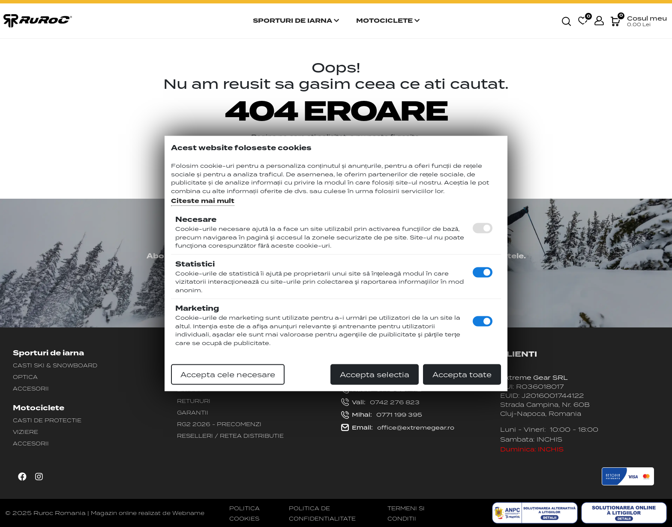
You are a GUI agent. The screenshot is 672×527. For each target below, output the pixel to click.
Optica (25, 376)
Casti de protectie (47, 420)
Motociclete (388, 20)
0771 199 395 (381, 415)
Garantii (192, 412)
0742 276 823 (380, 402)
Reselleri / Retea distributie (230, 435)
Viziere (25, 431)
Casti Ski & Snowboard (55, 365)
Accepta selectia (374, 374)
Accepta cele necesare (227, 374)
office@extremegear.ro (397, 428)
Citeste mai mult (202, 201)
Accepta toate (462, 374)
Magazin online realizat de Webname (147, 512)
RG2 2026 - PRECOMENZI (219, 424)
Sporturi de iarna (296, 20)
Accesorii (31, 388)
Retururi (193, 400)
